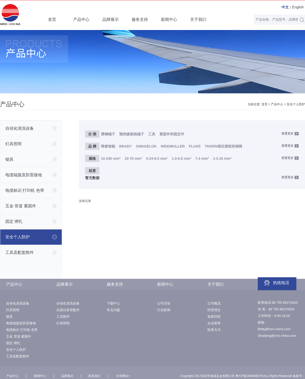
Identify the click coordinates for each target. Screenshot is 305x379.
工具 (152, 134)
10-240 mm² (110, 158)
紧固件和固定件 (171, 134)
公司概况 (214, 303)
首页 (52, 19)
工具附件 (63, 316)
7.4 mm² (202, 158)
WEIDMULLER (173, 146)
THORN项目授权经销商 (223, 146)
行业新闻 (163, 310)
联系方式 (214, 330)
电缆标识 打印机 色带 (22, 330)
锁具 (9, 316)
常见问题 (113, 310)
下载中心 (113, 303)
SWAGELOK (146, 146)
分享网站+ (123, 376)
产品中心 (81, 19)
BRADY (125, 146)
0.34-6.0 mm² (157, 158)
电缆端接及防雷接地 (21, 323)
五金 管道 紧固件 (18, 336)
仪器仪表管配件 (68, 310)
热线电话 (281, 283)
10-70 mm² (133, 158)
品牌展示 (110, 19)
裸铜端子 (108, 134)
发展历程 (214, 316)
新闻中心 (169, 19)
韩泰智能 (108, 146)
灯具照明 (12, 310)
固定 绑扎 (13, 343)
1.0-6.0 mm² (181, 158)
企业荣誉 (214, 323)
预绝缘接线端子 (131, 134)
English (298, 7)
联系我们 (94, 376)
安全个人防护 (296, 104)
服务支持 (140, 19)
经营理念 (214, 310)
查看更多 (287, 133)
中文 (285, 7)
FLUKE (195, 146)
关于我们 (198, 19)
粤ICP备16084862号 (249, 376)
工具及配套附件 (17, 356)
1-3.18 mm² (222, 158)
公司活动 (163, 303)
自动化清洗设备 (17, 303)
